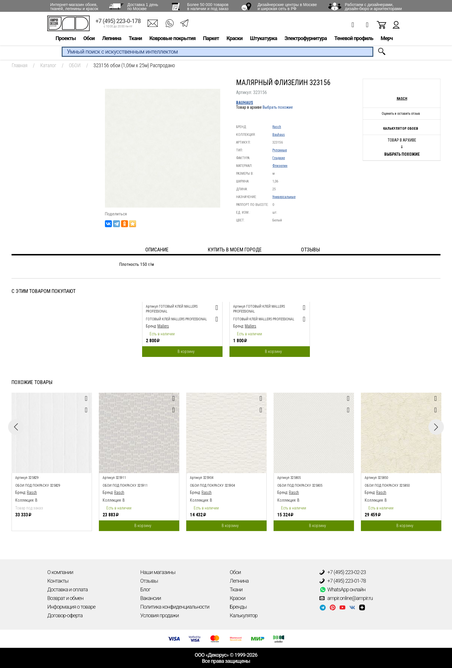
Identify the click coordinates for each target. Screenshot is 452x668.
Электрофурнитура (306, 39)
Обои (89, 39)
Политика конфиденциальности (174, 607)
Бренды (238, 607)
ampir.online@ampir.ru (346, 598)
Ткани (135, 39)
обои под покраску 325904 (212, 485)
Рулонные (279, 150)
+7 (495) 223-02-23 (342, 572)
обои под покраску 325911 (125, 485)
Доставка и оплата (67, 589)
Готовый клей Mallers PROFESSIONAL (176, 319)
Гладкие (278, 158)
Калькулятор (243, 615)
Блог (145, 589)
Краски (234, 39)
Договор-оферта (64, 615)
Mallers (163, 326)
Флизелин (279, 166)
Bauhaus (244, 102)
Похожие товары (32, 382)
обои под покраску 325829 (37, 485)
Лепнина (111, 39)
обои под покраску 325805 (299, 485)
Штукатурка (263, 39)
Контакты (57, 581)
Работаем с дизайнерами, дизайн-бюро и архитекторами (373, 6)
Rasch (276, 127)
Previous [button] (16, 427)
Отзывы (149, 581)
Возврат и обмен (65, 598)
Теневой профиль (353, 39)
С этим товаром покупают (44, 291)
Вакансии (150, 598)
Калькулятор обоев (400, 129)
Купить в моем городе (235, 249)
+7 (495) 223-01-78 (342, 581)
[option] (182, 328)
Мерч (387, 39)
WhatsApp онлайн (342, 589)
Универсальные (283, 197)
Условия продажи (159, 615)
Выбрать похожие (278, 107)
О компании (60, 572)
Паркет (211, 39)
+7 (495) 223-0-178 (118, 22)
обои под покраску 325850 (387, 485)
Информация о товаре (71, 607)
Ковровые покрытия (172, 39)
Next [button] (436, 427)
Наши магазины (158, 572)
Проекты (66, 39)
